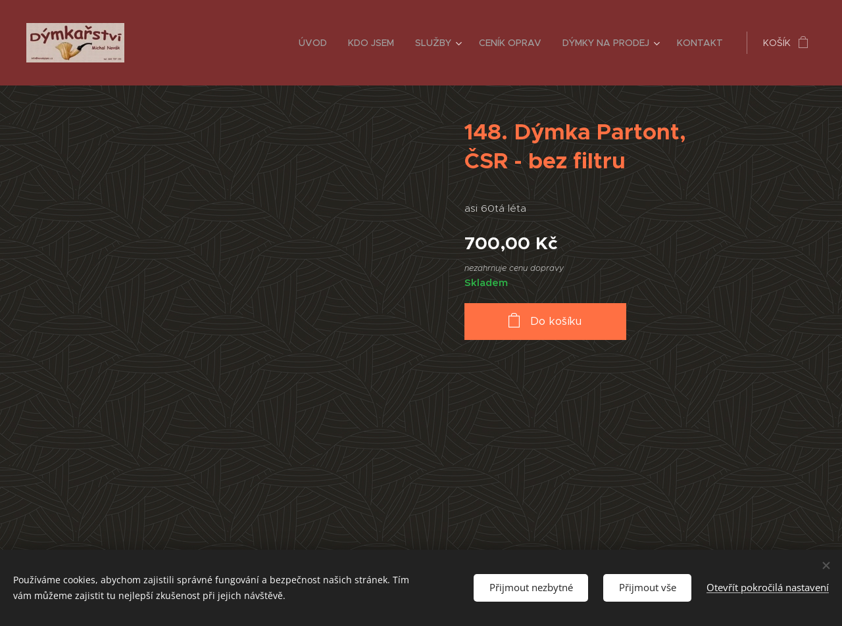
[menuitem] (316, 42)
